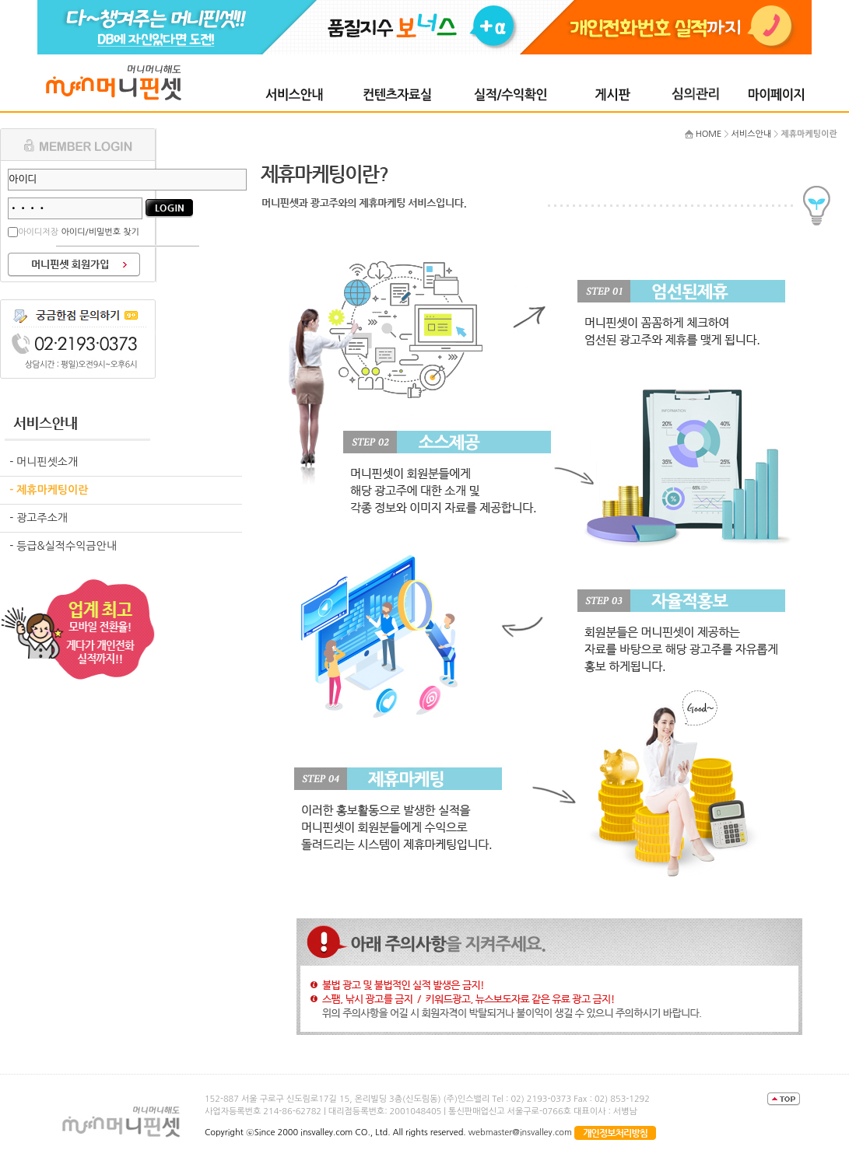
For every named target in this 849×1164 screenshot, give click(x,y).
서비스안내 (751, 134)
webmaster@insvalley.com (519, 1132)
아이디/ (75, 232)
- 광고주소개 (38, 517)
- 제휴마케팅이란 (48, 489)
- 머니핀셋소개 (43, 461)
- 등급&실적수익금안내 (63, 545)
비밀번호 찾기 (114, 232)
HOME (709, 134)
